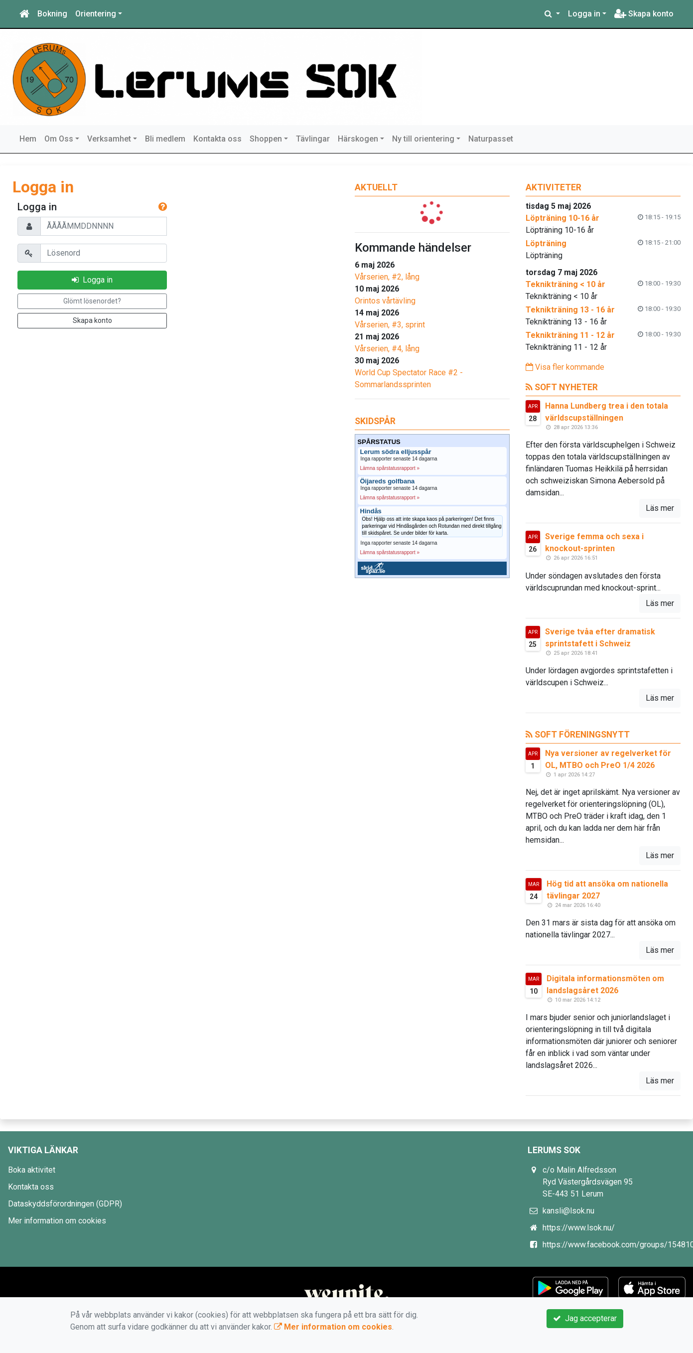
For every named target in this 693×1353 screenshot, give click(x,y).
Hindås (371, 511)
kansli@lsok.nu (568, 1210)
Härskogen (358, 139)
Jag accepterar (585, 1318)
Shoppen (266, 139)
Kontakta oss (217, 139)
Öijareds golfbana (387, 481)
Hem (27, 139)
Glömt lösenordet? (92, 301)
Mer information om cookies (57, 1220)
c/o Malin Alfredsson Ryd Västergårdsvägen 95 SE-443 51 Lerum (588, 1182)
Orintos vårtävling (385, 300)
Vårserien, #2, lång (387, 277)
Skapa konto (644, 13)
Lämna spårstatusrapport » (390, 468)
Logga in (584, 13)
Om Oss (58, 139)
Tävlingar (313, 139)
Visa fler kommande (565, 367)
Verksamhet (109, 139)
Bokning (52, 13)
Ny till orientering (423, 139)
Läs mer (660, 508)
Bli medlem (165, 139)
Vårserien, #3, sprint (390, 324)
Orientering (95, 13)
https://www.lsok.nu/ (579, 1227)
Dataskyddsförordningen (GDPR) (65, 1203)
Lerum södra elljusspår (395, 452)
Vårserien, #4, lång (387, 348)
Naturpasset (490, 139)
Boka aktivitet (31, 1170)
